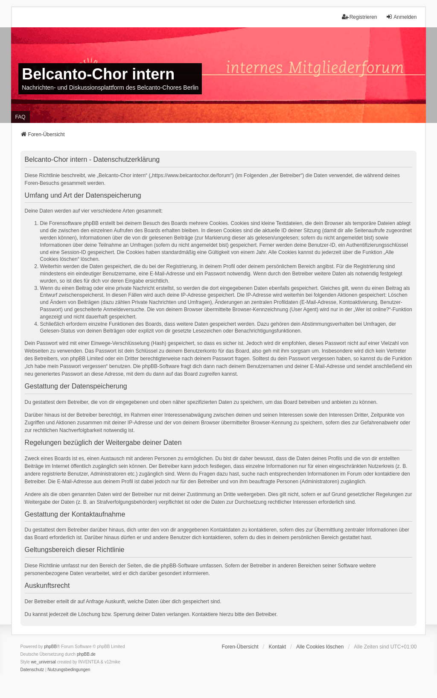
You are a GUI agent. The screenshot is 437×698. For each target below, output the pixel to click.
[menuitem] (32, 670)
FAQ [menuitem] (20, 117)
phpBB (50, 646)
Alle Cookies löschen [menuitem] (320, 647)
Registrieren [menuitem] (359, 17)
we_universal (43, 662)
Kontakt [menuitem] (277, 647)
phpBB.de (86, 654)
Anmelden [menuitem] (401, 17)
